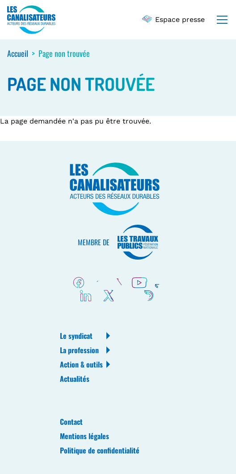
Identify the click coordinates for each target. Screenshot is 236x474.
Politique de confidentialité (99, 450)
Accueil (17, 53)
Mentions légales (84, 436)
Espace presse (173, 19)
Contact (71, 421)
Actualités (74, 378)
